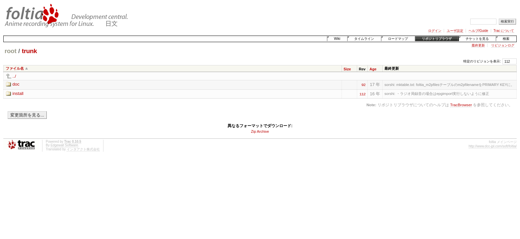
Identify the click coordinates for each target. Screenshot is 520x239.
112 (362, 93)
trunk (29, 50)
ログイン (434, 31)
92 (363, 84)
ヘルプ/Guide (478, 31)
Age (372, 69)
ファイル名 (15, 68)
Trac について (503, 31)
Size (347, 69)
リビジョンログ (502, 45)
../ (14, 76)
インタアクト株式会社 (83, 149)
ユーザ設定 (455, 31)
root (11, 50)
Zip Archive (260, 131)
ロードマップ (398, 38)
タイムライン (364, 38)
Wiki (337, 38)
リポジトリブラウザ (437, 38)
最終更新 (478, 45)
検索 (506, 38)
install (18, 93)
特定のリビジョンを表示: (482, 61)
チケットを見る (477, 38)
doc (16, 84)
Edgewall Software (64, 145)
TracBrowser (461, 105)
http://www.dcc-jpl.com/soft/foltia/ (493, 146)
